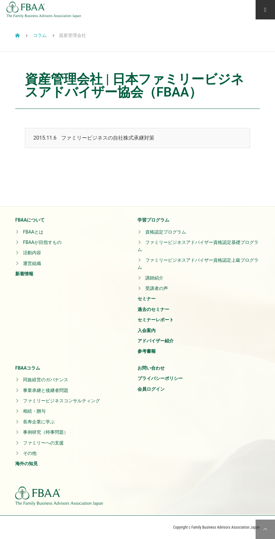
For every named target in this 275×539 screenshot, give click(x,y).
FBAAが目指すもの (42, 242)
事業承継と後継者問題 (45, 390)
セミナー (147, 298)
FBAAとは (33, 232)
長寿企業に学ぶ (39, 421)
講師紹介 (154, 278)
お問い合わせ (151, 368)
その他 (30, 453)
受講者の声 (156, 288)
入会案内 (147, 330)
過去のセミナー (153, 309)
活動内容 (32, 252)
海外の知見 (26, 463)
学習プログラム (153, 220)
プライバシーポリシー (160, 378)
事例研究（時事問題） (45, 432)
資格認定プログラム (165, 232)
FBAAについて (30, 220)
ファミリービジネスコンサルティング (61, 400)
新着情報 (24, 273)
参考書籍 (147, 351)
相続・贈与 (34, 411)
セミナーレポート (156, 319)
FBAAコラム (27, 368)
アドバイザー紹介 (156, 340)
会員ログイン (151, 389)
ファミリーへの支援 (43, 442)
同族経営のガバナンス (45, 379)
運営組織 (32, 263)
